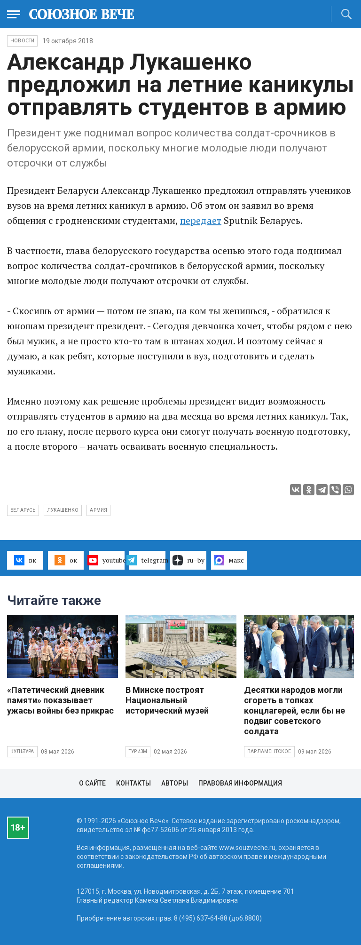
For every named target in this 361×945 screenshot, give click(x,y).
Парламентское (269, 751)
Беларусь (23, 510)
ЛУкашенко (63, 510)
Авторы (174, 783)
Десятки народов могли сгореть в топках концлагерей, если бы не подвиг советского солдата (294, 710)
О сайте (92, 783)
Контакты (133, 783)
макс (229, 560)
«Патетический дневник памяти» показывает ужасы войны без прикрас (60, 700)
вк (25, 560)
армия (98, 510)
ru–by (188, 560)
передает (200, 220)
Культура (22, 751)
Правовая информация (240, 783)
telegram (147, 560)
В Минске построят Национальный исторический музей (167, 700)
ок (66, 560)
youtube (107, 560)
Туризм (138, 751)
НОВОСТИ (22, 40)
